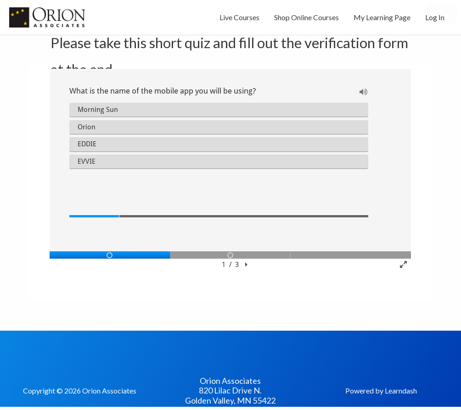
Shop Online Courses (306, 17)
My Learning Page (382, 17)
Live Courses (239, 17)
